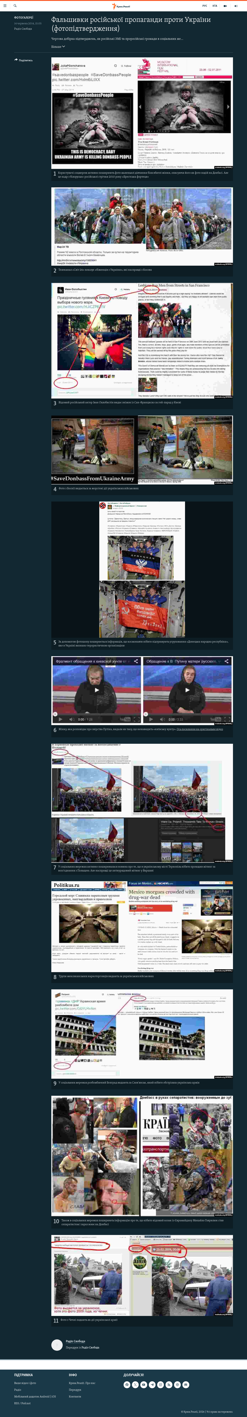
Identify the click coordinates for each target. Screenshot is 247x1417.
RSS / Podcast (22, 1403)
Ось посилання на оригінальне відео (200, 729)
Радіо (17, 1390)
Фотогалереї (23, 18)
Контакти (75, 1396)
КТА (215, 6)
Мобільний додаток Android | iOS (35, 1396)
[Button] (23, 61)
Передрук (75, 1390)
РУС (204, 6)
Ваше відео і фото (25, 1383)
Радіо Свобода (23, 29)
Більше (58, 46)
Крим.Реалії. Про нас (82, 1383)
